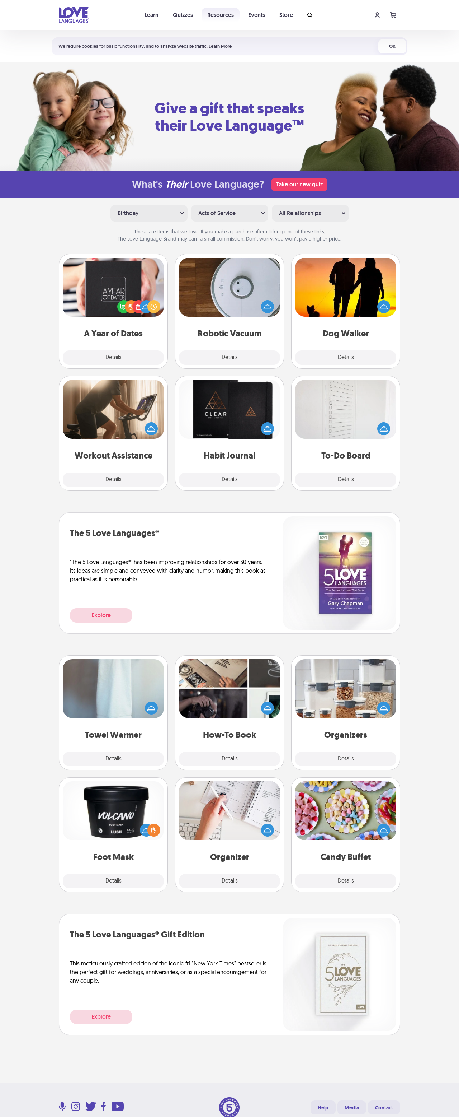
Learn (151, 15)
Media (352, 1107)
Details (113, 357)
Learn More (220, 46)
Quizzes (183, 15)
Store (286, 15)
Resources (220, 15)
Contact (384, 1107)
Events (256, 15)
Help (323, 1107)
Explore (101, 615)
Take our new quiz (299, 184)
